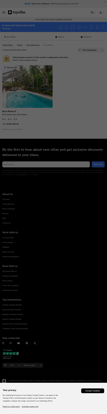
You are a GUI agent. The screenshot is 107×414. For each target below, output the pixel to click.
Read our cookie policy (11, 406)
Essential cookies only (30, 406)
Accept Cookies (92, 391)
